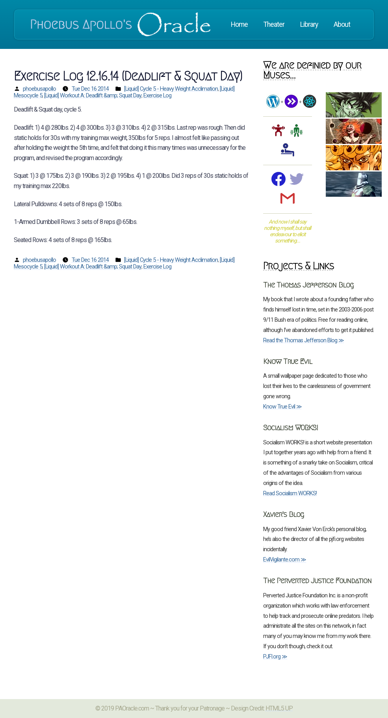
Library (309, 24)
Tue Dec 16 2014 (90, 88)
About (342, 24)
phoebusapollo (39, 88)
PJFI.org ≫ (275, 656)
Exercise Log (157, 95)
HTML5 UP (279, 708)
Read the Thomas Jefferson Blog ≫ (303, 340)
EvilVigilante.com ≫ (284, 559)
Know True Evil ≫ (282, 406)
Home (239, 24)
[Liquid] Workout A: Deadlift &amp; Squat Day (92, 95)
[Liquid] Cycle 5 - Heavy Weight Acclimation (171, 88)
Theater (274, 24)
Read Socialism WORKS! (290, 493)
